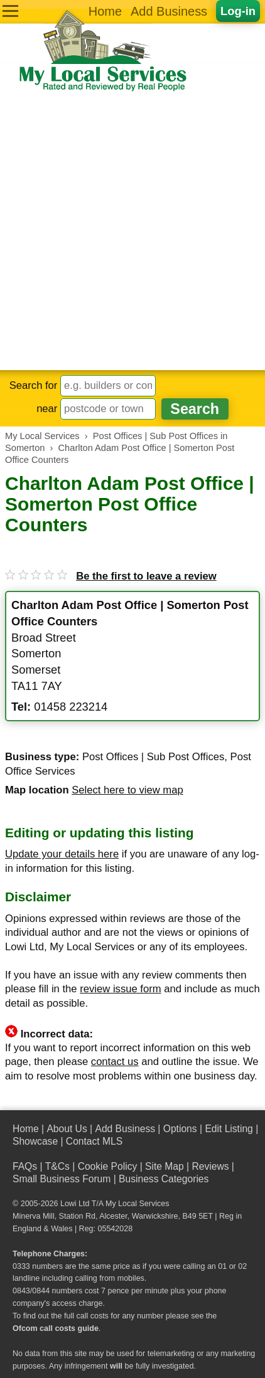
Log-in (238, 11)
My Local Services (137, 1203)
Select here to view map (127, 790)
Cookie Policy (108, 1166)
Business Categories (163, 1179)
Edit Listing (228, 1128)
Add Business (169, 11)
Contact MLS (94, 1141)
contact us (115, 1062)
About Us (66, 1128)
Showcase (35, 1141)
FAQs (25, 1166)
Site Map (164, 1166)
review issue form (120, 989)
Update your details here (62, 854)
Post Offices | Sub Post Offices (153, 757)
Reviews (210, 1166)
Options (180, 1128)
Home (105, 11)
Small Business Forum (62, 1179)
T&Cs (57, 1166)
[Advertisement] (132, 231)
